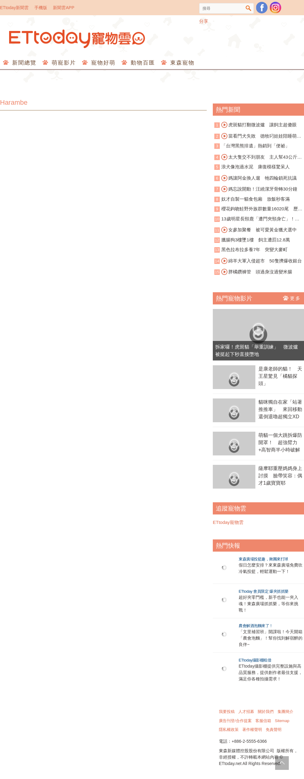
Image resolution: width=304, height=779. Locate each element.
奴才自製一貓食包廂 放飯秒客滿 (255, 199)
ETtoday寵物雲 (77, 38)
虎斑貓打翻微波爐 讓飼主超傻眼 (259, 125)
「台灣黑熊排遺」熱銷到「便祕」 (255, 145)
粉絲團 (262, 7)
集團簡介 (285, 711)
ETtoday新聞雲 (14, 7)
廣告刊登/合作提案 (235, 720)
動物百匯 (142, 63)
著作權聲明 (252, 729)
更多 (292, 298)
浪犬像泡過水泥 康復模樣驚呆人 (255, 166)
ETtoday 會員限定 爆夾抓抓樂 (263, 591)
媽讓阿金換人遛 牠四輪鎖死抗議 (259, 178)
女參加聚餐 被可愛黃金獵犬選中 (259, 230)
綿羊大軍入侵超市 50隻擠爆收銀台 (261, 261)
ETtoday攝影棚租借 (255, 660)
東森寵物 (181, 63)
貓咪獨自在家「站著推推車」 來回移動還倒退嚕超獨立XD (280, 409)
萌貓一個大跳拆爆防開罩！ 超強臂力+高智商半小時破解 (280, 442)
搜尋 (248, 8)
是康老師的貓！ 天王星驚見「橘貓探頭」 (280, 376)
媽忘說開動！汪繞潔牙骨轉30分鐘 (259, 189)
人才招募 (246, 711)
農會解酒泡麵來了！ (256, 625)
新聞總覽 (23, 63)
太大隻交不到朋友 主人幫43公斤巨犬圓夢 (258, 157)
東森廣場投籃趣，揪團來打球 (263, 559)
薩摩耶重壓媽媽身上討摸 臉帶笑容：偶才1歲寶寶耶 (280, 476)
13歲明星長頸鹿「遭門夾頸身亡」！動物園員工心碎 (256, 219)
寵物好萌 (102, 63)
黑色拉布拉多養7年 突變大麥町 (254, 249)
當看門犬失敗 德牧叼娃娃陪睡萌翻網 (257, 136)
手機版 (40, 7)
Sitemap (282, 720)
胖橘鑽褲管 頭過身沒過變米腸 (256, 272)
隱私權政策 (229, 729)
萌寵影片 (63, 63)
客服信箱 (263, 720)
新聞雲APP (63, 7)
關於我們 (266, 711)
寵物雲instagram (275, 7)
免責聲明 (274, 729)
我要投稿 (227, 711)
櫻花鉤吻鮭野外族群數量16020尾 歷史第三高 (258, 209)
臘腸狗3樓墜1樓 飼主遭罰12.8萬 (255, 239)
